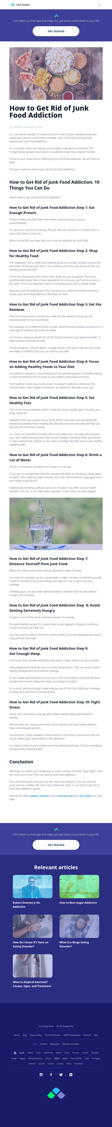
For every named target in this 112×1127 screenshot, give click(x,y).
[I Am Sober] (20, 5)
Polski (86, 1058)
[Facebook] (51, 1074)
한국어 (65, 1058)
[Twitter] (61, 1074)
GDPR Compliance (71, 1035)
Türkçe (68, 1063)
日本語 (57, 1058)
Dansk (38, 1052)
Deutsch (85, 1052)
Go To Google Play (65, 1026)
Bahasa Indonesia (35, 1058)
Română (32, 1063)
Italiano (48, 1058)
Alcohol (43, 1044)
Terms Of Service (53, 1035)
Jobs (96, 1035)
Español (51, 1063)
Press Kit (87, 1035)
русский (41, 1063)
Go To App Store (46, 1026)
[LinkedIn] (71, 1074)
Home (17, 1035)
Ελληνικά (94, 1052)
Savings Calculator (70, 1044)
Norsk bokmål (76, 1058)
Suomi (67, 1052)
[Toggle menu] (99, 4)
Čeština (30, 1052)
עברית (14, 1058)
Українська (78, 1063)
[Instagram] (41, 1074)
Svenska (60, 1063)
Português (96, 1058)
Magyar (23, 1058)
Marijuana (54, 1044)
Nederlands (48, 1052)
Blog (25, 1035)
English (59, 1052)
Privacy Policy (36, 1035)
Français (75, 1052)
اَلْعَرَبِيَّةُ (21, 1052)
